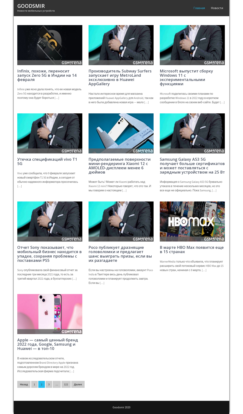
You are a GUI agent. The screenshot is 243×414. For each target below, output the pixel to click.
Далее (78, 384)
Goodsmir (31, 5)
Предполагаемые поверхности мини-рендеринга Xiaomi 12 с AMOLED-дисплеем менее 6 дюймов (120, 165)
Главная (199, 8)
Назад (24, 384)
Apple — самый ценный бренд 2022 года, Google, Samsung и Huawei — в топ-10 (47, 344)
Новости (217, 8)
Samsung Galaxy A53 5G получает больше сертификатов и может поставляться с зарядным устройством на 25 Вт (192, 165)
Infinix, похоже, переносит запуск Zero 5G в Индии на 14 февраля (47, 75)
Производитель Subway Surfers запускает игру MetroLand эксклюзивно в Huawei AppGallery (120, 77)
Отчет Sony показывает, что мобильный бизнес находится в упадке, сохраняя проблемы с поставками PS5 (49, 254)
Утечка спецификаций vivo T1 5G (47, 161)
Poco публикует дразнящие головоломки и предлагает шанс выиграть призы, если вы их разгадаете (120, 254)
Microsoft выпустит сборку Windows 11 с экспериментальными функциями (186, 77)
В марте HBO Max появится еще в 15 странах (192, 249)
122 (66, 384)
